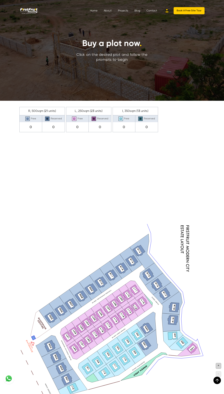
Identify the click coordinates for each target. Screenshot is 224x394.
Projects (123, 10)
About (108, 10)
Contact (151, 10)
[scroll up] (217, 380)
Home (94, 10)
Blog (137, 10)
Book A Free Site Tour (189, 10)
